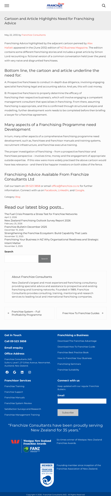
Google (79, 190)
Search (8, 251)
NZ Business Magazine (74, 47)
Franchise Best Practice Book (73, 352)
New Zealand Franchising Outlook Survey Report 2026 (37, 220)
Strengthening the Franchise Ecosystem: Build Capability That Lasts (45, 233)
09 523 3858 (18, 341)
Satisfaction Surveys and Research (22, 409)
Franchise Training (14, 386)
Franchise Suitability (68, 369)
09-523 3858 (32, 185)
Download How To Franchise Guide (76, 346)
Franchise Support (13, 392)
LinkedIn (63, 190)
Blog (17, 196)
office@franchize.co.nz (65, 185)
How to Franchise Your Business (75, 358)
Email (61, 395)
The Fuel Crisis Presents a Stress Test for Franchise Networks (40, 213)
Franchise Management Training (22, 414)
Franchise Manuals (14, 397)
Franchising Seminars (69, 364)
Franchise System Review (18, 403)
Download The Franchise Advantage (77, 341)
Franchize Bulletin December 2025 (25, 226)
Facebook (51, 190)
